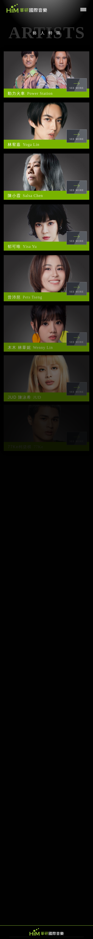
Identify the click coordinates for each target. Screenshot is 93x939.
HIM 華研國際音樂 (46, 932)
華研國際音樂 (26, 8)
